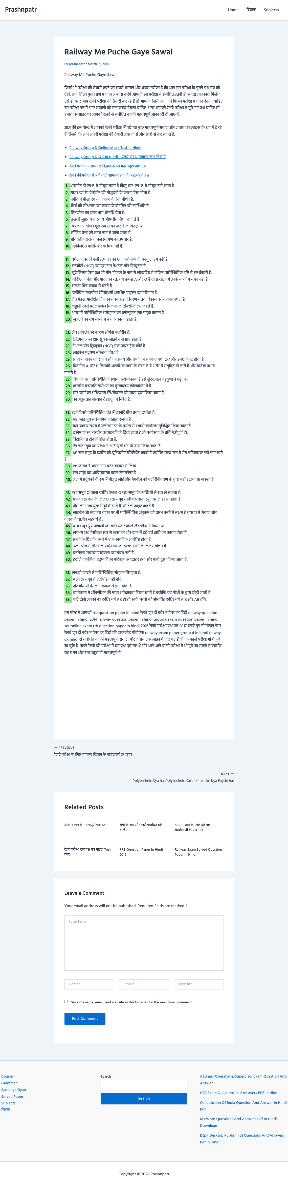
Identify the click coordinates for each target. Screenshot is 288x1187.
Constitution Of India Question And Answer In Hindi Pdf (240, 1106)
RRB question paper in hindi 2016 (141, 853)
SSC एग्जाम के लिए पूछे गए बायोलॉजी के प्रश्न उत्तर (192, 829)
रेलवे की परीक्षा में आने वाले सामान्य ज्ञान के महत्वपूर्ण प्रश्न (111, 175)
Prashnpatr (21, 10)
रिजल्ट (251, 10)
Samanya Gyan (14, 1090)
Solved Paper (12, 1097)
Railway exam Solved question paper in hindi (198, 853)
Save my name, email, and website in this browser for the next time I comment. (132, 1004)
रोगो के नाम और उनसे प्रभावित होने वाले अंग (141, 829)
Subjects (271, 10)
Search (106, 1077)
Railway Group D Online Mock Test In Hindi (107, 148)
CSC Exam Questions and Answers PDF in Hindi (241, 1093)
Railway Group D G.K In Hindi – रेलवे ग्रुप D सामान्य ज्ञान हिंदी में (120, 157)
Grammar (9, 1083)
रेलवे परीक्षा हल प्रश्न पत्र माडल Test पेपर (87, 853)
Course (7, 1076)
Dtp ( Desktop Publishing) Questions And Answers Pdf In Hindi (236, 1138)
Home (233, 10)
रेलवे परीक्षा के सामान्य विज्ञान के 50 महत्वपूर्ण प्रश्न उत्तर (110, 166)
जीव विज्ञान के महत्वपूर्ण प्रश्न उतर (85, 827)
